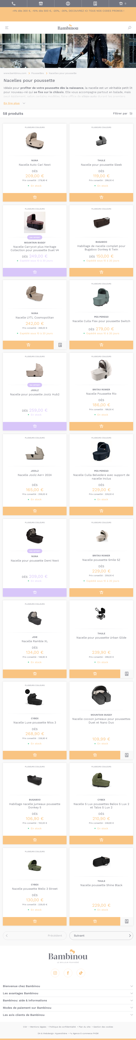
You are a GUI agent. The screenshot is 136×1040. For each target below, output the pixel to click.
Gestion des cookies (103, 1027)
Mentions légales (38, 1027)
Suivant (79, 935)
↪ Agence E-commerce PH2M (84, 1033)
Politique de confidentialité (62, 1027)
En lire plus (12, 103)
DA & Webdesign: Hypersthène (52, 1033)
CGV (25, 1027)
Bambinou (68, 27)
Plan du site (84, 1027)
